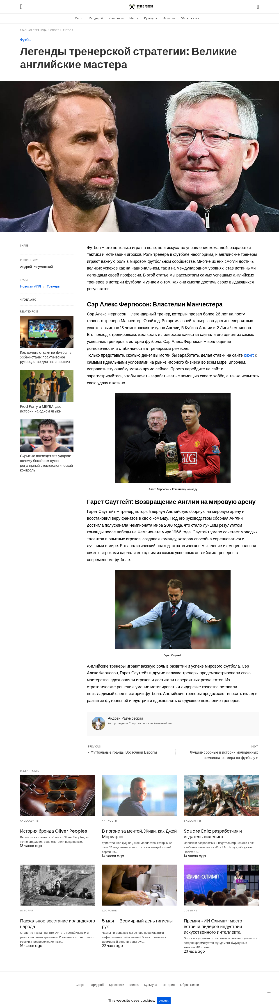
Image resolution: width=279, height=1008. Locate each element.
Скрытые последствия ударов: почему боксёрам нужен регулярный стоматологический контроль (46, 463)
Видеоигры (192, 820)
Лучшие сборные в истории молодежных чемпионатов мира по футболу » (224, 755)
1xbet (249, 355)
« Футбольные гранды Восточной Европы (122, 752)
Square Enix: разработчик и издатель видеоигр (213, 834)
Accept (164, 1000)
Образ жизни (190, 18)
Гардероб (96, 18)
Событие (191, 910)
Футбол (68, 30)
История (169, 18)
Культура (150, 18)
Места (134, 18)
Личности (109, 820)
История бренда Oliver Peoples (53, 831)
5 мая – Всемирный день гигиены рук (137, 924)
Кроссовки (116, 18)
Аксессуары (29, 820)
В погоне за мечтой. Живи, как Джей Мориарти (139, 834)
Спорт (79, 18)
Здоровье (109, 910)
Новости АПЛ (30, 286)
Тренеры (53, 286)
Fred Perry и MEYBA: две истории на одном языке (40, 409)
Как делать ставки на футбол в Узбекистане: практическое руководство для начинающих (45, 357)
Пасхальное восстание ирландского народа (57, 924)
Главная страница (33, 30)
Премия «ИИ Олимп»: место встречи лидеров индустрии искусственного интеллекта (213, 926)
